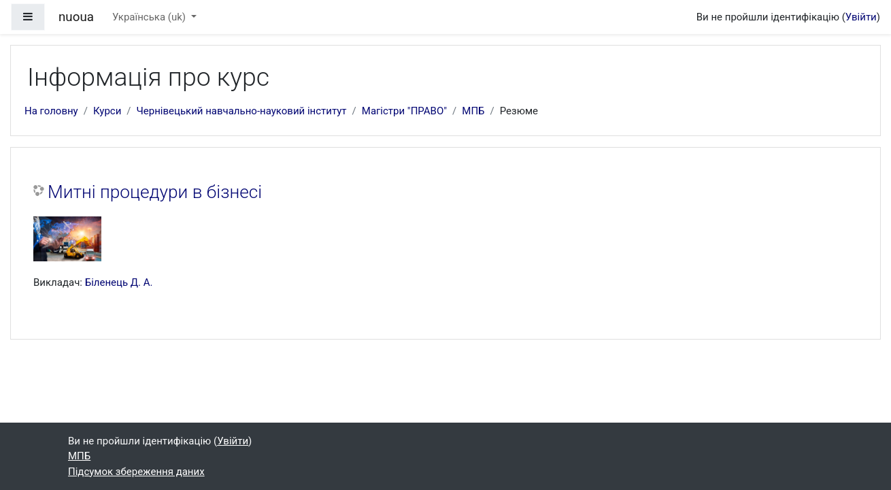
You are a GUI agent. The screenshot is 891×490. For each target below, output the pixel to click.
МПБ (473, 111)
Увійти (861, 17)
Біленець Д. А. (119, 282)
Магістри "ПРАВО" (404, 111)
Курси (107, 111)
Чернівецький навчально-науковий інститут (242, 111)
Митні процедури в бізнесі (155, 192)
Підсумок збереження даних (136, 472)
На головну (51, 111)
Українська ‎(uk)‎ (150, 17)
